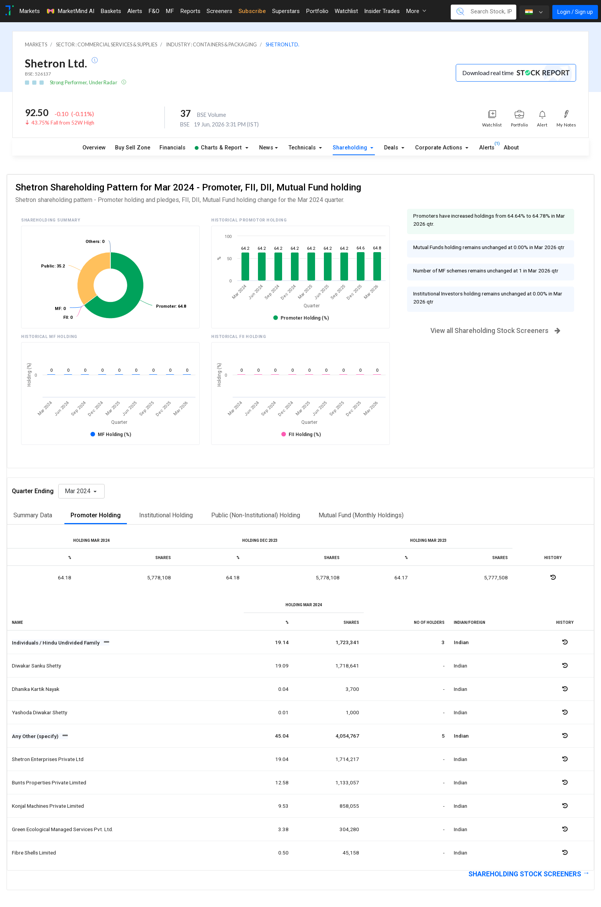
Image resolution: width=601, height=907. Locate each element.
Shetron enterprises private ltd (48, 759)
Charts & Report (218, 147)
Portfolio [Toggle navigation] (317, 11)
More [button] (416, 11)
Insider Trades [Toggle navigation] (382, 11)
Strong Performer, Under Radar (84, 82)
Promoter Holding (96, 515)
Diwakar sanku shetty (36, 666)
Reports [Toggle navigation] (190, 11)
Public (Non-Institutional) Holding (255, 515)
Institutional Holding (166, 515)
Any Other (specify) (35, 736)
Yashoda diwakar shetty (39, 712)
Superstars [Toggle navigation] (286, 11)
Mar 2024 (78, 491)
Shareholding (351, 147)
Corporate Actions (439, 147)
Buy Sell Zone (132, 147)
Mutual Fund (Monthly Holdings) (361, 515)
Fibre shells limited (34, 853)
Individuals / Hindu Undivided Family (56, 643)
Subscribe (252, 11)
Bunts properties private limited (49, 782)
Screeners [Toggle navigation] (219, 11)
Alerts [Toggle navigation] (134, 11)
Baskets (110, 11)
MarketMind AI (70, 11)
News (266, 147)
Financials (172, 147)
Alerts (486, 146)
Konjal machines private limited (48, 806)
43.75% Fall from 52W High (62, 123)
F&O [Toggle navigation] (153, 11)
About (511, 147)
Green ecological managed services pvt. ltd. (62, 829)
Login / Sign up (575, 12)
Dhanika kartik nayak (35, 689)
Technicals (303, 147)
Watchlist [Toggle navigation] (346, 11)
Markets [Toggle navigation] (29, 11)
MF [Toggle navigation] (170, 11)
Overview (94, 147)
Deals (392, 147)
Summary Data (32, 515)
